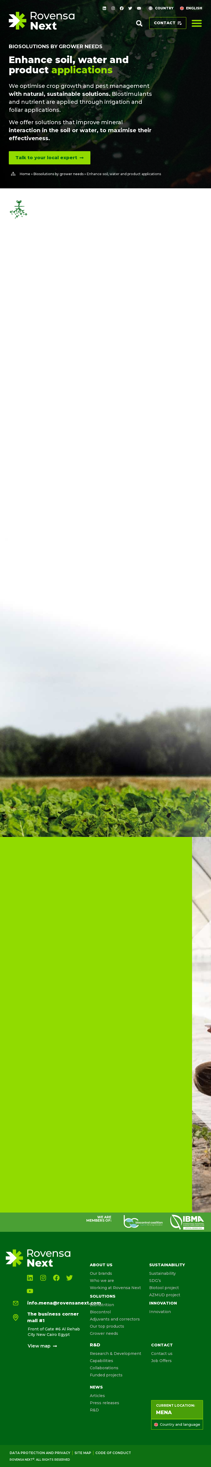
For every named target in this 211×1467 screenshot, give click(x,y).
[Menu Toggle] (196, 23)
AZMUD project (164, 1294)
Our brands (101, 1273)
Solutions (102, 1296)
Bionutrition (102, 1304)
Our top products (107, 1326)
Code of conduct (113, 1453)
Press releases (104, 1402)
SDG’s (155, 1280)
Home (25, 174)
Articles (97, 1395)
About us (101, 1264)
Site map (82, 1453)
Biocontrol (100, 1311)
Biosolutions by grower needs (55, 47)
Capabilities (101, 1360)
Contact (162, 1345)
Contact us (162, 1353)
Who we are (102, 1280)
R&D (95, 1344)
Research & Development (115, 1353)
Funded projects (106, 1375)
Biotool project (164, 1287)
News (96, 1387)
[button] (139, 23)
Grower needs (104, 1333)
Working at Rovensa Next (115, 1287)
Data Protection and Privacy (40, 1453)
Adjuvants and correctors (115, 1319)
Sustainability (167, 1264)
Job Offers (161, 1360)
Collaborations (104, 1367)
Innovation (163, 1303)
